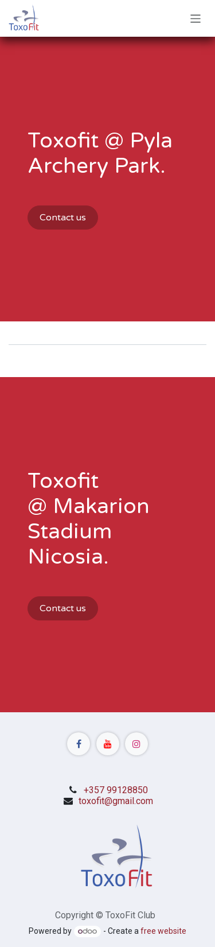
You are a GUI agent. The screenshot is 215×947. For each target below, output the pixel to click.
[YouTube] (107, 743)
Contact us (63, 217)
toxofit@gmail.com (116, 800)
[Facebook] (78, 743)
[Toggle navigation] (196, 18)
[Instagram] (136, 743)
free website (163, 931)
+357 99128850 (116, 790)
